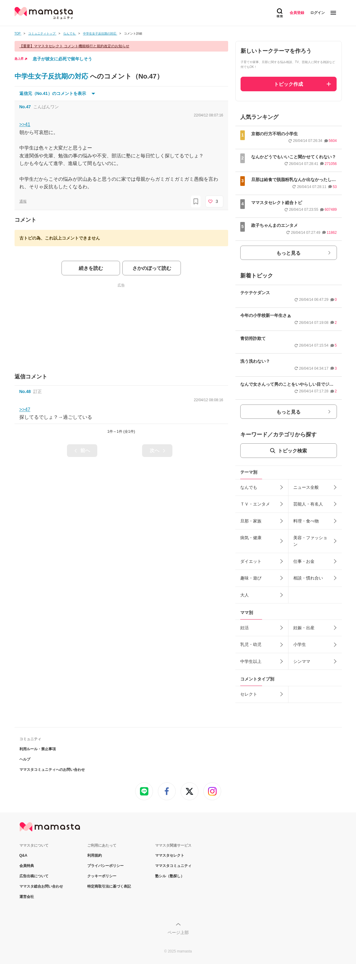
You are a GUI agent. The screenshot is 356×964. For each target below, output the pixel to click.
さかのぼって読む (151, 268)
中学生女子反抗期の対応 (52, 76)
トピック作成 (288, 84)
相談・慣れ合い (308, 578)
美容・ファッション (310, 541)
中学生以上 (250, 661)
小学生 (299, 644)
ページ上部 (178, 932)
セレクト (248, 694)
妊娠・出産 (303, 627)
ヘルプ (24, 759)
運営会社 (26, 897)
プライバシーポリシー (105, 866)
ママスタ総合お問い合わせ (41, 886)
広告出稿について (33, 876)
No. (25, 106)
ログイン (317, 13)
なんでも (248, 487)
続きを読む (91, 268)
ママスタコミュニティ (173, 866)
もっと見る (288, 253)
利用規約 (94, 855)
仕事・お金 (303, 561)
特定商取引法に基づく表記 (109, 886)
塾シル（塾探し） (169, 876)
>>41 (24, 124)
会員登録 (297, 13)
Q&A (23, 855)
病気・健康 (250, 537)
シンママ (301, 661)
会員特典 (26, 866)
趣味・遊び (250, 578)
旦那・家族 (250, 521)
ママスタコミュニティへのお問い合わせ (52, 769)
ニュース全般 (306, 487)
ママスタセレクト (169, 855)
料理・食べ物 (306, 521)
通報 (23, 201)
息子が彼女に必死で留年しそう (62, 58)
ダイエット (250, 561)
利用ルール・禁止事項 (37, 749)
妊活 (244, 627)
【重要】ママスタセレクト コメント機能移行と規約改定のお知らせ (74, 46)
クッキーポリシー (101, 876)
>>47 (24, 409)
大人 (244, 595)
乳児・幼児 (250, 644)
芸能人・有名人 (308, 504)
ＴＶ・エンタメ (255, 504)
